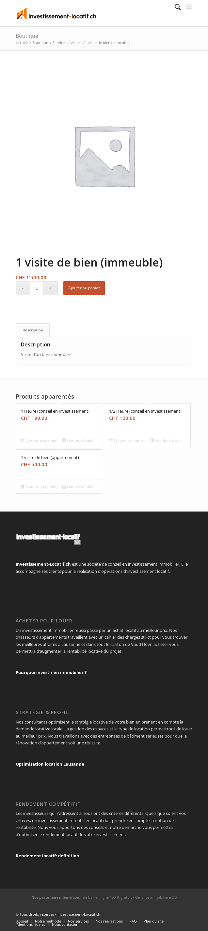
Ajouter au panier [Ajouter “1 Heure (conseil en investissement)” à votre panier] (38, 440)
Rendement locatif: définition (47, 856)
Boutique (27, 35)
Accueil (22, 42)
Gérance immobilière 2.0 (156, 897)
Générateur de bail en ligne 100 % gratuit (97, 897)
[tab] (33, 330)
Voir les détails (77, 440)
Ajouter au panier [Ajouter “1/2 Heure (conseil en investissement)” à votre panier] (127, 440)
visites (76, 42)
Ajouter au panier (84, 288)
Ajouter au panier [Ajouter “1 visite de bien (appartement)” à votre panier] (38, 486)
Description (33, 330)
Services (59, 42)
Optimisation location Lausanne (50, 764)
